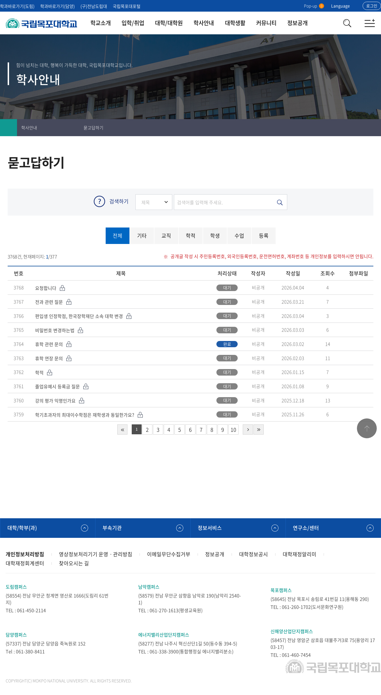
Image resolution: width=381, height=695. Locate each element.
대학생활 (235, 23)
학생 (215, 235)
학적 (190, 235)
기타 (142, 235)
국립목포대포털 (127, 6)
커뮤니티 (266, 23)
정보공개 (297, 23)
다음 (248, 429)
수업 (239, 235)
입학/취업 (133, 23)
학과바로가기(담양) (57, 6)
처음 (122, 429)
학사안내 (203, 23)
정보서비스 (210, 528)
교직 (166, 235)
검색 (347, 23)
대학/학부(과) (22, 528)
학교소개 (100, 23)
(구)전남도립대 (93, 6)
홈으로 (8, 127)
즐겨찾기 (355, 127)
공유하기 (372, 127)
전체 (117, 235)
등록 (264, 235)
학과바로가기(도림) (17, 6)
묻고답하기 (93, 128)
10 (233, 429)
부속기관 (112, 528)
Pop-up (314, 6)
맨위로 (367, 428)
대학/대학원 (169, 23)
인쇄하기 (338, 127)
